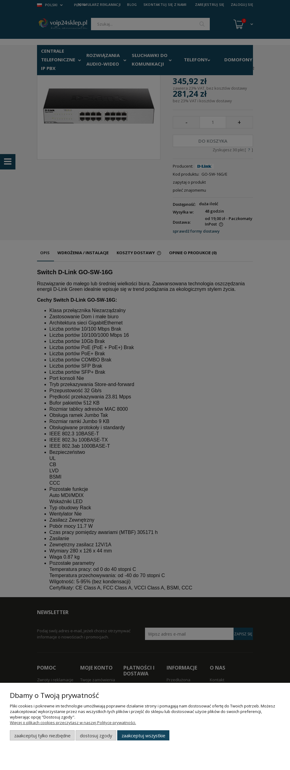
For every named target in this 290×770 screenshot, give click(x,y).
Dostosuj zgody (96, 735)
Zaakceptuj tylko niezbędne (42, 735)
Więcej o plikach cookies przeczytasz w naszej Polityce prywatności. (73, 722)
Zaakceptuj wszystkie (143, 735)
